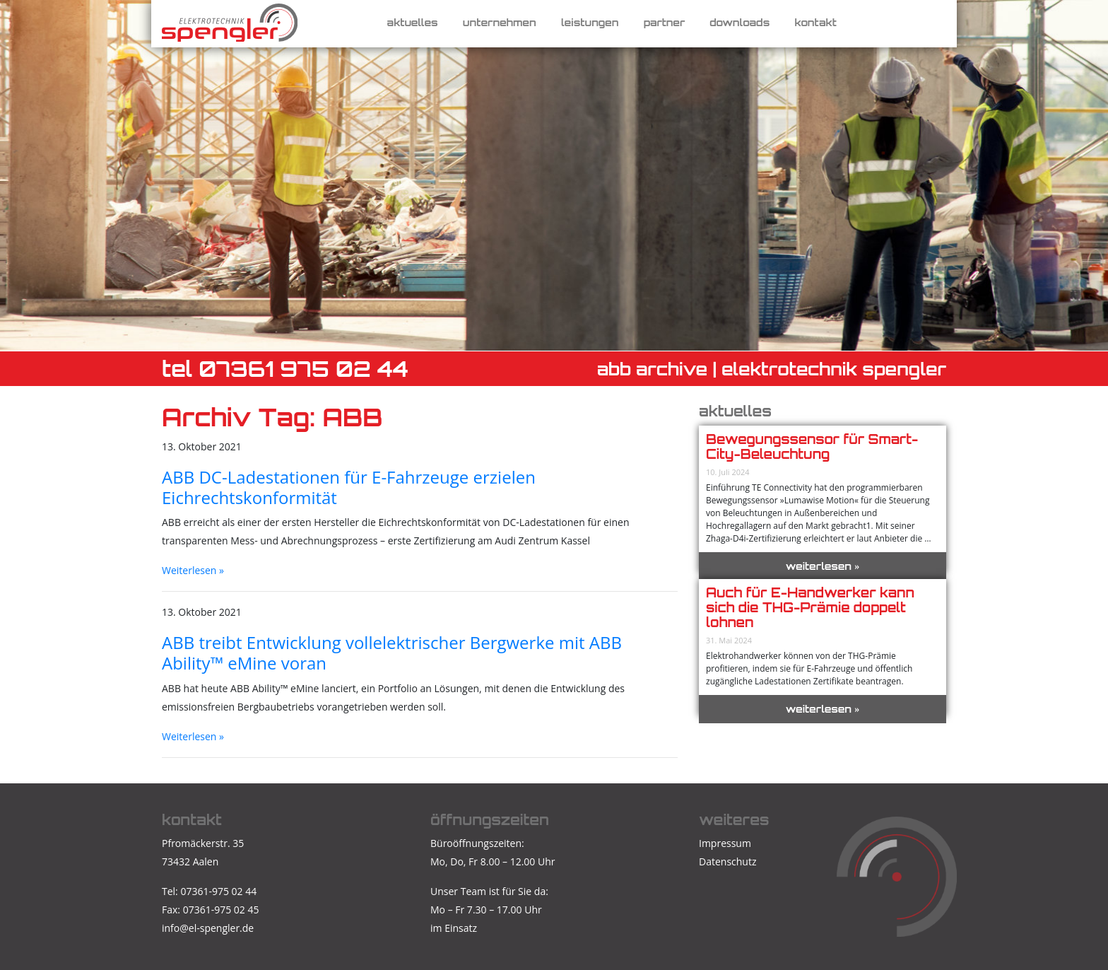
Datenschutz (727, 861)
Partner (664, 22)
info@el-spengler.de (208, 928)
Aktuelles (412, 22)
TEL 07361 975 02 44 (285, 369)
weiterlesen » (823, 566)
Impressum (725, 843)
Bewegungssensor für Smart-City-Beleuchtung (812, 446)
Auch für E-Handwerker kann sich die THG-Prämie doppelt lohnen (810, 607)
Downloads (739, 22)
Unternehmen (499, 22)
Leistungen (590, 22)
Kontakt (815, 22)
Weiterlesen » (193, 570)
